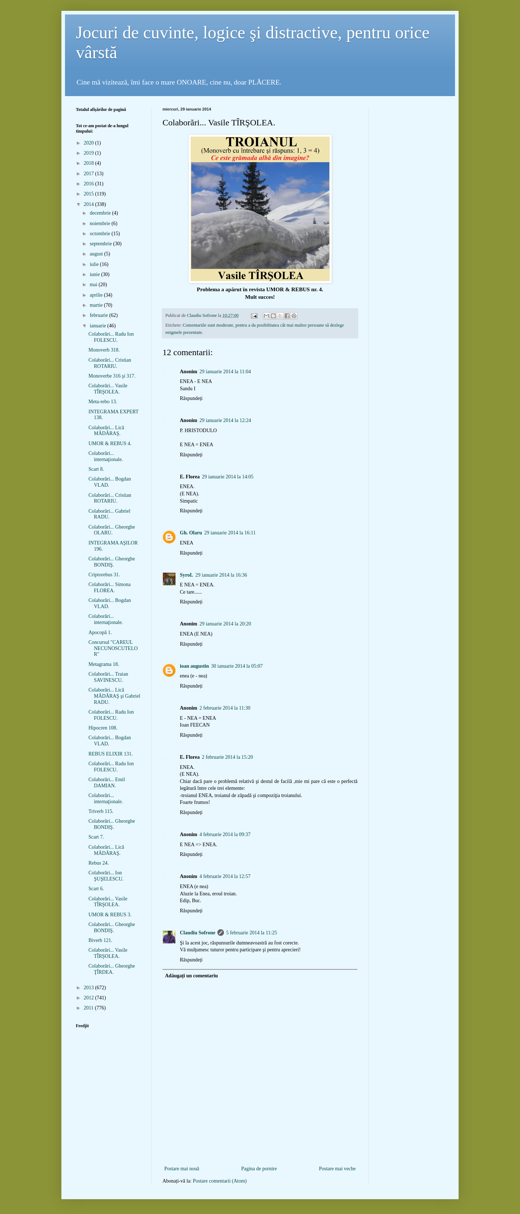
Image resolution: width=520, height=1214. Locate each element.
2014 (89, 204)
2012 (89, 997)
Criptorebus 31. (104, 574)
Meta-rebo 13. (102, 401)
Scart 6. (96, 888)
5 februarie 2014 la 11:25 (251, 932)
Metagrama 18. (103, 664)
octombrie (100, 233)
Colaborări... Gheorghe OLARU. (111, 530)
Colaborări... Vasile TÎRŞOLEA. (107, 389)
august (97, 254)
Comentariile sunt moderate (208, 325)
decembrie (101, 213)
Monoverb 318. (104, 350)
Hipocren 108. (102, 728)
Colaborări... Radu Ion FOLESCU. (111, 337)
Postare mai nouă (181, 1168)
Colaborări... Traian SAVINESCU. (108, 677)
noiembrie (100, 223)
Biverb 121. (100, 940)
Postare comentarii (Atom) (220, 1181)
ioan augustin (194, 666)
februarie (99, 315)
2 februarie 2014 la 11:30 (224, 708)
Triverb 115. (100, 811)
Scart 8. (96, 469)
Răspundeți (191, 398)
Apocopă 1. (100, 632)
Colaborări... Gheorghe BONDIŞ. (111, 562)
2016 (89, 183)
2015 (89, 194)
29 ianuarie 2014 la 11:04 (225, 371)
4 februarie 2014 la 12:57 (225, 876)
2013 (89, 987)
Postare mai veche (337, 1168)
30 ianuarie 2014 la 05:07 (237, 666)
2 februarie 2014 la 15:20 (227, 757)
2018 (89, 163)
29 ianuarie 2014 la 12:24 (225, 420)
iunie (95, 274)
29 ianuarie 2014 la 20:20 (225, 624)
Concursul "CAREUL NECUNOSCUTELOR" (113, 648)
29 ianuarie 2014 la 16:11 (230, 532)
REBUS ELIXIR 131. (110, 754)
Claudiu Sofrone (197, 932)
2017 (89, 173)
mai (94, 284)
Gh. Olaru (191, 532)
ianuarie (98, 325)
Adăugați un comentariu (191, 975)
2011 (89, 1008)
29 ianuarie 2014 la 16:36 (221, 575)
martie (97, 305)
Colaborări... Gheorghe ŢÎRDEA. (111, 969)
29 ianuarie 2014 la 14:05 (228, 476)
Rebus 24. (98, 863)
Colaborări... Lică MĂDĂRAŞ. (106, 430)
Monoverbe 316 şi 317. (111, 376)
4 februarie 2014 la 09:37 (225, 834)
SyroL (186, 575)
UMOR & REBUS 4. (109, 443)
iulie (95, 264)
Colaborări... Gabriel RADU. (109, 514)
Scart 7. (96, 837)
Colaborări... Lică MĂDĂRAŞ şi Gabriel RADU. (114, 696)
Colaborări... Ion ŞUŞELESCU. (106, 876)
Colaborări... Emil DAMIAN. (106, 782)
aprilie (97, 295)
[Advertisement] (260, 1152)
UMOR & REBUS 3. (109, 914)
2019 (89, 153)
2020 (89, 143)
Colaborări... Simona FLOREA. (109, 587)
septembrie (101, 243)
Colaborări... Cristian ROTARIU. (109, 363)
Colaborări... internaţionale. (105, 456)
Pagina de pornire (259, 1168)
